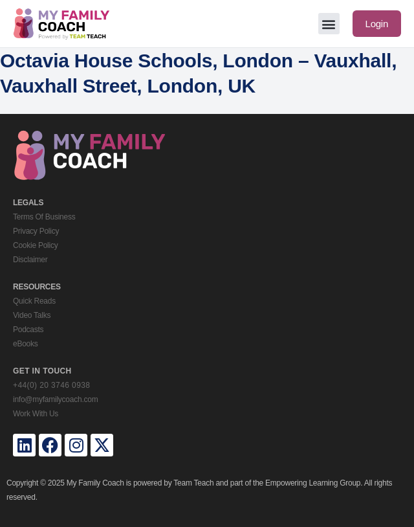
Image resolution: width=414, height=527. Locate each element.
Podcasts (28, 329)
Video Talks (31, 315)
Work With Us (35, 413)
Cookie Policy (35, 245)
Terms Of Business (44, 216)
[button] (329, 23)
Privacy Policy (36, 231)
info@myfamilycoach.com (55, 399)
